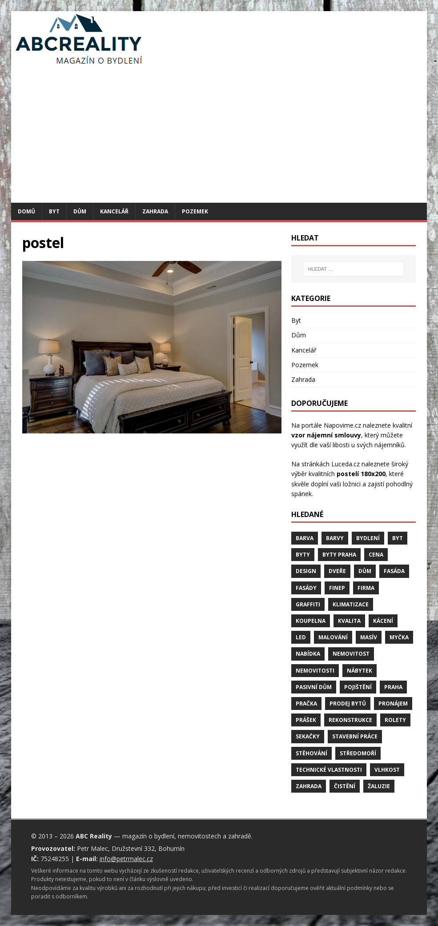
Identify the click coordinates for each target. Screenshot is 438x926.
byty (303, 554)
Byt (54, 211)
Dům (79, 211)
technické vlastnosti (329, 770)
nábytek (359, 670)
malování (333, 637)
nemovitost (351, 653)
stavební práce (355, 736)
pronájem (393, 703)
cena (376, 554)
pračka (306, 703)
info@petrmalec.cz (126, 858)
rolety (395, 720)
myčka (399, 637)
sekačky (308, 736)
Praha (393, 687)
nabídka (308, 653)
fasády (306, 588)
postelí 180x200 (361, 473)
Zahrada (155, 211)
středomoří (358, 753)
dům (364, 571)
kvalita (349, 621)
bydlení (368, 538)
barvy (335, 538)
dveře (337, 571)
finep (337, 588)
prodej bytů (348, 703)
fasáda (394, 571)
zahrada (308, 786)
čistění (344, 786)
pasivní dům (314, 687)
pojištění (358, 687)
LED (301, 637)
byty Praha (339, 554)
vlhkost (387, 770)
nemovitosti (315, 670)
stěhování (311, 753)
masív (368, 637)
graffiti (308, 604)
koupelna (310, 621)
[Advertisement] (219, 136)
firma (366, 588)
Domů (26, 211)
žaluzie (379, 786)
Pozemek (195, 211)
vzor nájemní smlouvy (326, 435)
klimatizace (351, 604)
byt (397, 538)
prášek (306, 720)
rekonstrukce (350, 720)
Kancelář (114, 211)
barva (304, 538)
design (306, 571)
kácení (383, 621)
